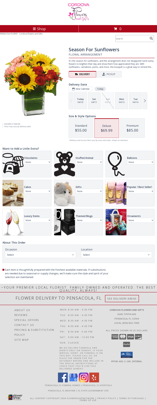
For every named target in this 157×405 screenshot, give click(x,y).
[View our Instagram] (84, 381)
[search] (151, 38)
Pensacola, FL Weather (61, 390)
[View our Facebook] (63, 381)
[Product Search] (132, 38)
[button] (127, 355)
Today (100, 88)
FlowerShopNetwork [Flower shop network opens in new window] (80, 398)
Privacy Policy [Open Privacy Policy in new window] (106, 398)
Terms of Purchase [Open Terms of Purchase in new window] (131, 398)
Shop (39, 28)
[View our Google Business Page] (73, 381)
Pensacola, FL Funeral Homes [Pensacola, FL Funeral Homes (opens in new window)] (62, 385)
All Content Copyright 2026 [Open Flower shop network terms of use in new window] (48, 398)
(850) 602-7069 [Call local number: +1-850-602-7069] (130, 322)
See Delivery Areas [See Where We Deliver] (122, 298)
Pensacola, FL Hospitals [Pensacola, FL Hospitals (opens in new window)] (97, 385)
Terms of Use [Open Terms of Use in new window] (88, 400)
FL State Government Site (93, 390)
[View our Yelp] (94, 381)
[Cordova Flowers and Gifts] (78, 20)
